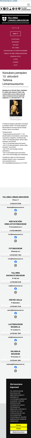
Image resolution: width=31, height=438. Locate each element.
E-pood (15, 59)
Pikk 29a (15, 278)
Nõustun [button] (18, 425)
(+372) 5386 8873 (15, 230)
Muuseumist (15, 42)
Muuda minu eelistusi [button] (18, 432)
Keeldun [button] (18, 428)
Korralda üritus (15, 56)
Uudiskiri (15, 62)
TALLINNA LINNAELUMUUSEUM (15, 197)
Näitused (15, 45)
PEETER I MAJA (15, 300)
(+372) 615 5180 (15, 203)
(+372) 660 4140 (15, 282)
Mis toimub (15, 48)
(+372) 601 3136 (15, 306)
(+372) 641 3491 (15, 360)
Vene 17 (15, 33)
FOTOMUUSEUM (15, 248)
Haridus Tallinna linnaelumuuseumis (15, 53)
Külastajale (15, 39)
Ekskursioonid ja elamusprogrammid (15, 50)
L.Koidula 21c (15, 330)
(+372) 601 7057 (15, 333)
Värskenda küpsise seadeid (8, 1)
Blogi (15, 65)
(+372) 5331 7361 (15, 255)
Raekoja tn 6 (15, 251)
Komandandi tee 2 (15, 227)
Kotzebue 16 (15, 357)
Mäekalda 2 (15, 303)
